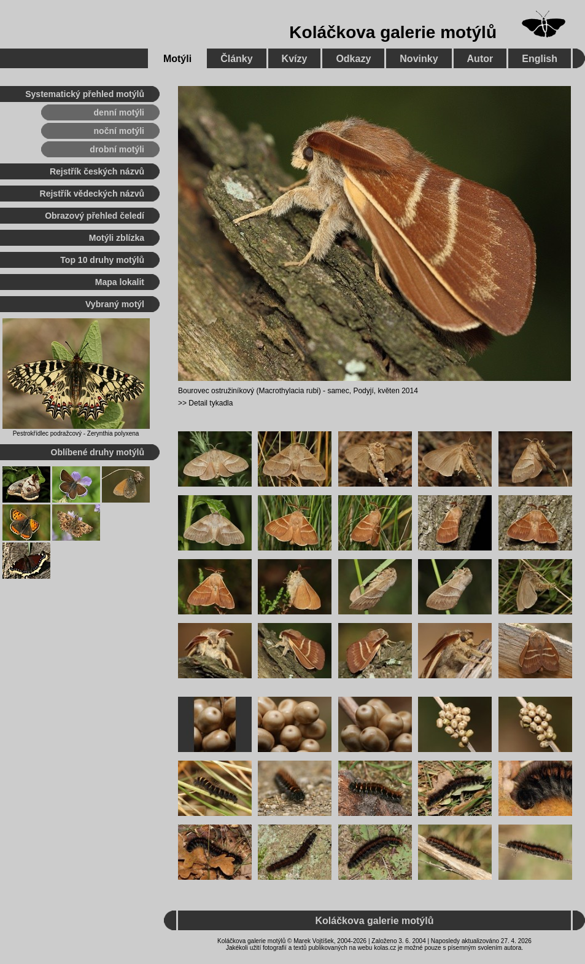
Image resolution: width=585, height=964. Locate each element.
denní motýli (119, 112)
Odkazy (353, 58)
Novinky (419, 58)
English (539, 58)
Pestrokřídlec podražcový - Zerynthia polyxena (76, 433)
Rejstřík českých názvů (97, 171)
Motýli (177, 58)
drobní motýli (117, 149)
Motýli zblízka (116, 238)
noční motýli (119, 131)
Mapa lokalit (119, 282)
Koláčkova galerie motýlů (393, 32)
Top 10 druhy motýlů (102, 260)
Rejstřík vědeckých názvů (92, 193)
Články (236, 58)
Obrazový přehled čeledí (94, 216)
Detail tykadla (210, 403)
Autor (480, 58)
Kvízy (295, 58)
